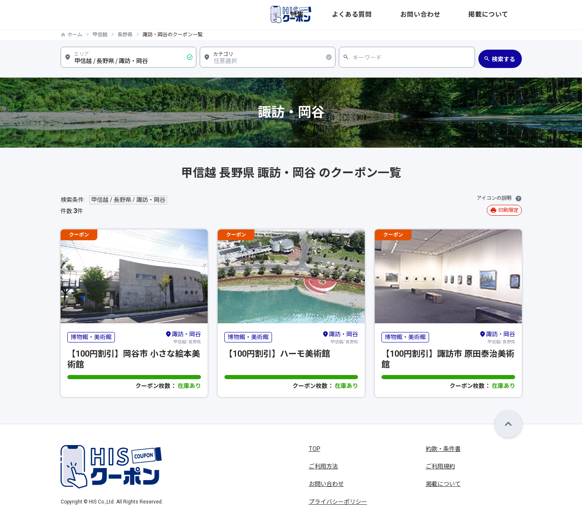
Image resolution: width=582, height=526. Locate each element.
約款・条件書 (443, 448)
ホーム (74, 35)
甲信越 (99, 35)
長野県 (124, 35)
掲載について (504, 14)
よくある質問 (414, 14)
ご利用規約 (440, 466)
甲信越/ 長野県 (183, 337)
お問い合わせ (459, 14)
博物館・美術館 (91, 337)
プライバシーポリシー (338, 501)
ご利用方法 (323, 466)
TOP (314, 448)
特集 (380, 14)
